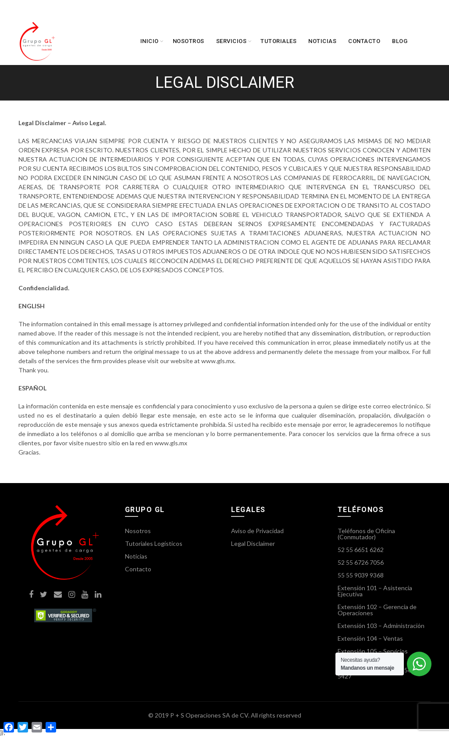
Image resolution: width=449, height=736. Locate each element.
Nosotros (188, 41)
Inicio (149, 41)
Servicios (231, 41)
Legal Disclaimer (253, 543)
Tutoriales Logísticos (153, 543)
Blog (399, 41)
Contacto (364, 41)
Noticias (322, 41)
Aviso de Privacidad (257, 530)
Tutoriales (278, 41)
